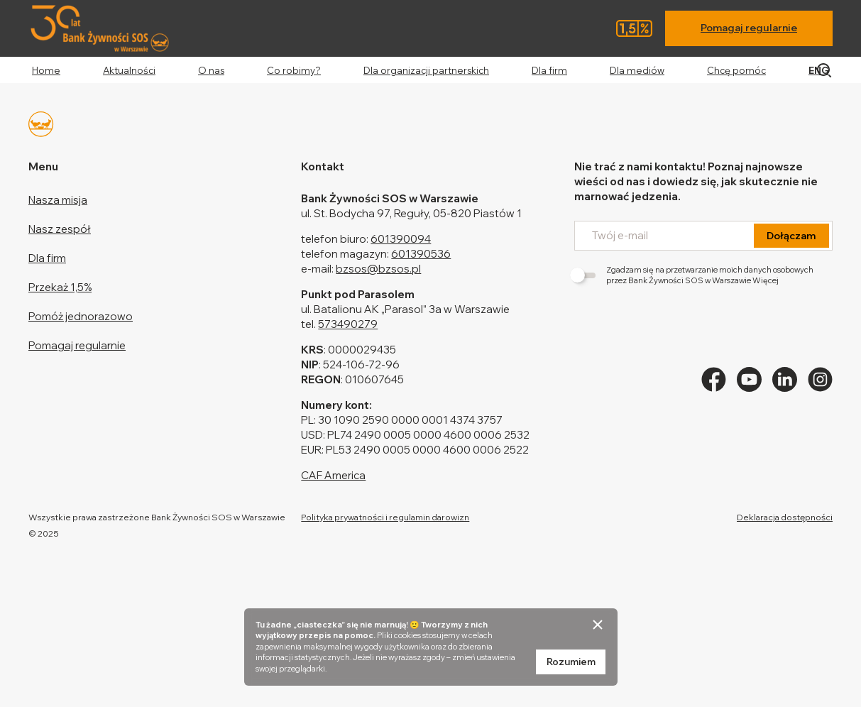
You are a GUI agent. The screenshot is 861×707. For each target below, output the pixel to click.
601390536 (421, 254)
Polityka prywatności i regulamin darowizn (385, 517)
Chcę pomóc (736, 70)
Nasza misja (57, 200)
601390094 (401, 239)
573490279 (348, 324)
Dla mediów (637, 70)
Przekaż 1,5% (60, 287)
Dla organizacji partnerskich (426, 70)
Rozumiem (571, 661)
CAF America (333, 475)
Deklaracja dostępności (785, 517)
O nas (211, 70)
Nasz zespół (59, 229)
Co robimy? (294, 70)
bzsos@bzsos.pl (378, 268)
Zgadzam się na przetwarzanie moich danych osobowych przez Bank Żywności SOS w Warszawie (693, 275)
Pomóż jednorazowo (80, 316)
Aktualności (129, 70)
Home (46, 70)
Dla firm (549, 70)
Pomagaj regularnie (749, 27)
